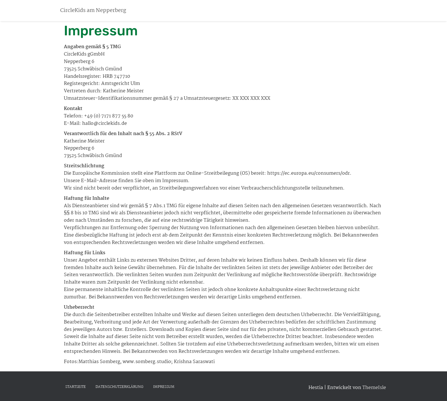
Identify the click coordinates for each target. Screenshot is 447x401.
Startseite (75, 387)
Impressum (163, 387)
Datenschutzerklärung (119, 387)
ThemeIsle (374, 388)
